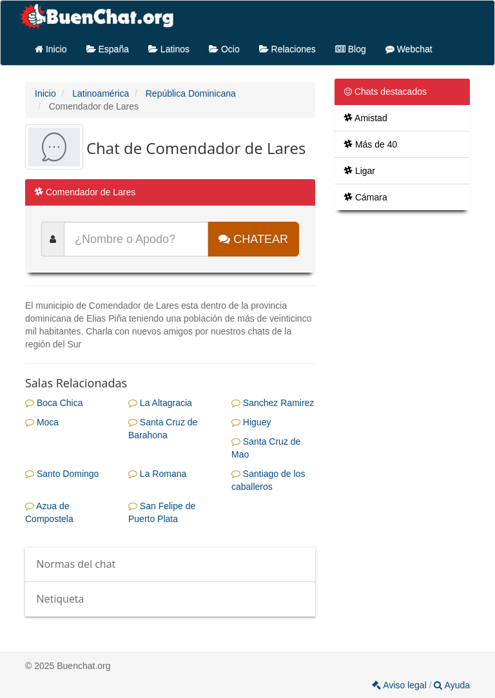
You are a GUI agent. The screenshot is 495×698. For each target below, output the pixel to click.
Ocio (224, 49)
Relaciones (287, 49)
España (107, 49)
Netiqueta (60, 599)
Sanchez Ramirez (272, 403)
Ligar (359, 171)
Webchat (408, 49)
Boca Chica (53, 403)
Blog (350, 49)
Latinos (168, 49)
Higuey (251, 422)
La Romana (157, 474)
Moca (42, 422)
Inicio (51, 49)
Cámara (365, 197)
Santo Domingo (62, 474)
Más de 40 (370, 144)
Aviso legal (400, 685)
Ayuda (452, 685)
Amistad (365, 118)
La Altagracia (160, 403)
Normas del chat (76, 564)
